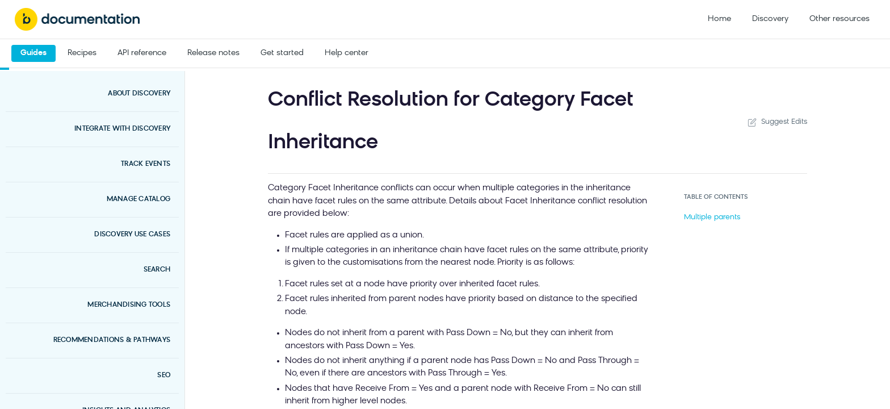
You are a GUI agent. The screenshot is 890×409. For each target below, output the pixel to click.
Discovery (770, 19)
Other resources (839, 19)
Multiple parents (712, 217)
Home (719, 19)
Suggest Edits (776, 122)
